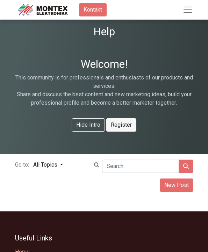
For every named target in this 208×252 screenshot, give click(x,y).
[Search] (186, 166)
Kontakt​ (93, 9)
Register (121, 124)
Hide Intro (88, 124)
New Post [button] (176, 185)
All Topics (46, 164)
